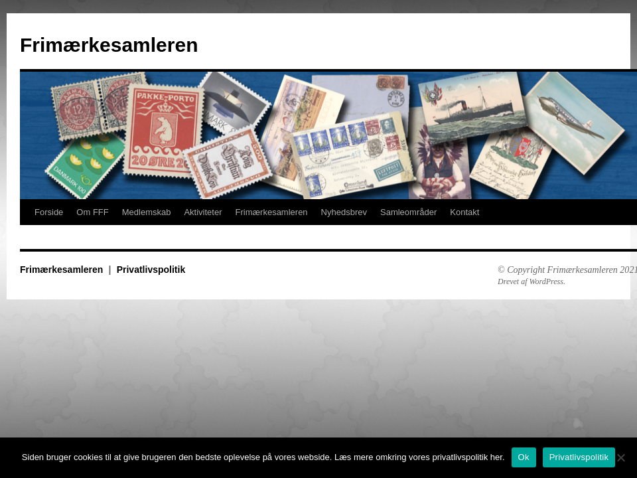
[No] (620, 457)
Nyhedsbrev (344, 212)
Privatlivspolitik (151, 269)
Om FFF (92, 212)
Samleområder (408, 212)
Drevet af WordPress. (531, 281)
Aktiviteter (203, 212)
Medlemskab (146, 212)
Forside (49, 212)
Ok (524, 457)
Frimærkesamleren (109, 45)
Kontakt (464, 212)
